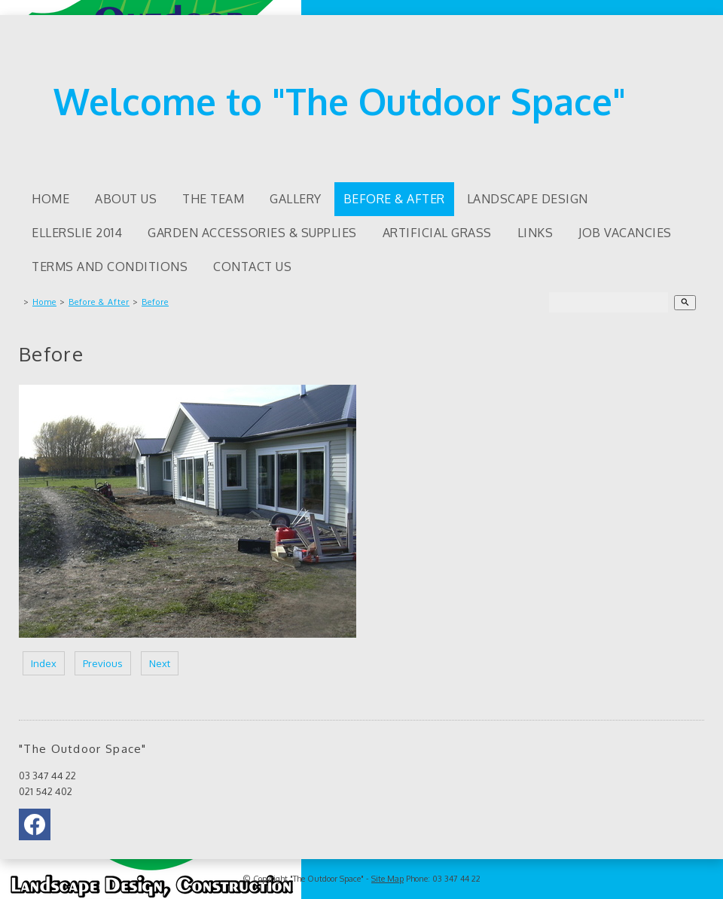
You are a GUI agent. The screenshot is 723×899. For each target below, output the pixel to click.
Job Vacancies (625, 232)
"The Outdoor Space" (327, 878)
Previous (103, 663)
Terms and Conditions (110, 266)
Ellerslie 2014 (77, 232)
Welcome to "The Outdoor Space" (339, 100)
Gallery (296, 198)
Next (159, 663)
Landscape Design (527, 198)
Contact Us (252, 266)
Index (43, 663)
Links (535, 232)
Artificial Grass (437, 232)
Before (155, 302)
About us (126, 198)
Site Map (387, 878)
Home (50, 198)
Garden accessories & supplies (252, 232)
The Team (213, 198)
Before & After (394, 198)
